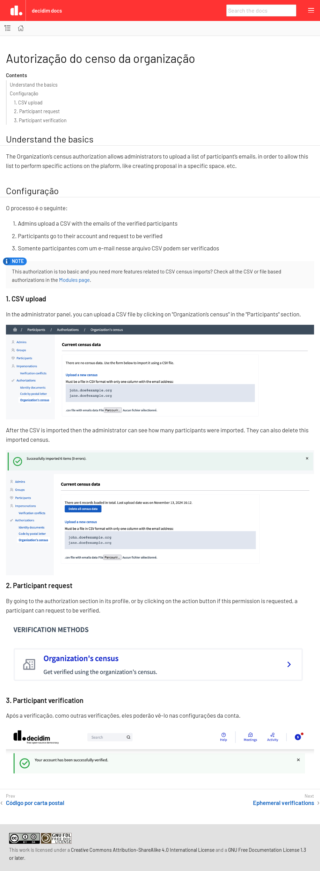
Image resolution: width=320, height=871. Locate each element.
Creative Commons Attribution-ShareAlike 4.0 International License (142, 850)
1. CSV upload (28, 102)
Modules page (74, 280)
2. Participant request (37, 111)
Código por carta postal (35, 802)
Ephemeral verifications (283, 802)
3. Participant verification (40, 120)
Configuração (24, 93)
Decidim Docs (47, 10)
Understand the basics (34, 85)
